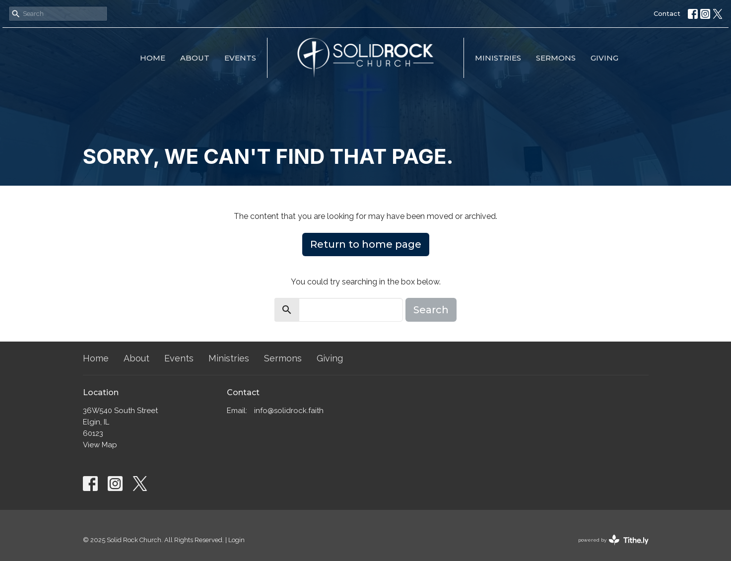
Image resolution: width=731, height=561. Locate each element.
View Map (100, 444)
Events (240, 58)
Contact (667, 13)
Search (431, 310)
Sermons (556, 58)
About (194, 58)
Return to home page (365, 244)
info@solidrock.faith (289, 410)
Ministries (498, 58)
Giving (604, 58)
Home (152, 58)
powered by (613, 540)
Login (236, 540)
